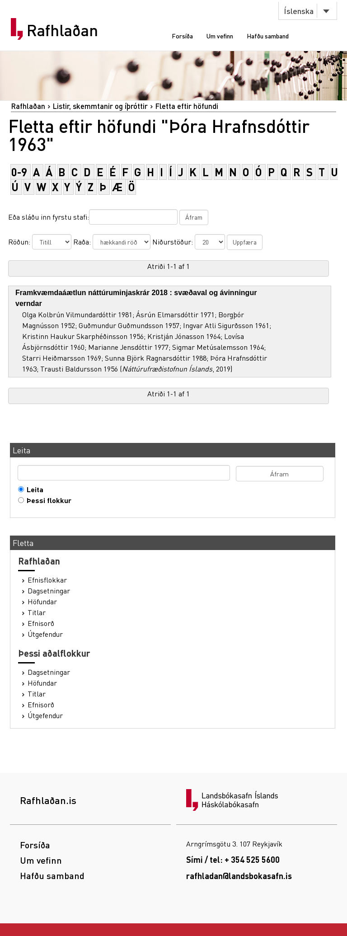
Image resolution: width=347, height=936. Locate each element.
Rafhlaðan (62, 30)
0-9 (19, 172)
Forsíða (182, 36)
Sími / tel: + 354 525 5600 (233, 859)
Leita (33, 489)
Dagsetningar (49, 590)
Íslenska (299, 10)
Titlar (37, 612)
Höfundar (42, 601)
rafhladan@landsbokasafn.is (239, 875)
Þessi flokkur (47, 500)
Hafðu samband (268, 36)
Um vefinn (219, 36)
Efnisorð (41, 623)
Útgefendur (45, 634)
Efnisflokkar (47, 579)
